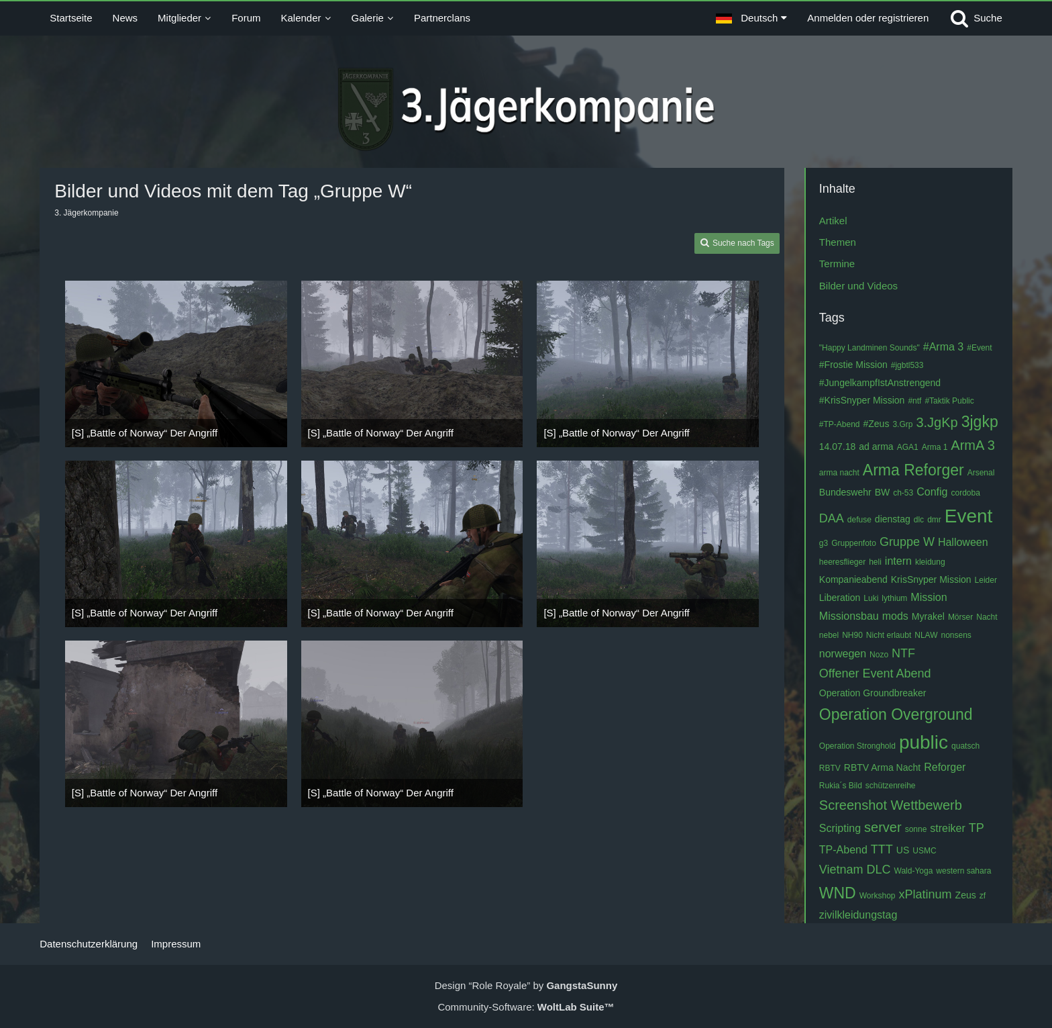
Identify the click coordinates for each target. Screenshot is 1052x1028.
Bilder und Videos (858, 285)
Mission (928, 597)
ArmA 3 (973, 445)
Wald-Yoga (913, 871)
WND (837, 893)
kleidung (930, 562)
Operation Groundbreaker (873, 693)
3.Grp (902, 424)
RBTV (830, 768)
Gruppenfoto (853, 543)
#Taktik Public (949, 401)
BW (882, 492)
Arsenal (981, 472)
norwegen (842, 653)
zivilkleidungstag (858, 915)
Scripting (840, 828)
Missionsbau (849, 616)
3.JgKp (936, 422)
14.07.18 (837, 446)
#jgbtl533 (907, 365)
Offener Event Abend (875, 673)
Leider (986, 580)
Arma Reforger (913, 470)
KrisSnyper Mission (931, 579)
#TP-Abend (839, 424)
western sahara (963, 871)
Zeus (965, 895)
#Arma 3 (943, 347)
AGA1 (907, 447)
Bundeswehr (845, 492)
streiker (947, 828)
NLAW (925, 635)
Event (969, 516)
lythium (894, 598)
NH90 (852, 635)
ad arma (876, 446)
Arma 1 (935, 447)
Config (931, 492)
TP (976, 828)
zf (983, 895)
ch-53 (903, 493)
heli (875, 562)
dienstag (892, 519)
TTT (882, 849)
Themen (837, 242)
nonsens (956, 635)
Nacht (986, 617)
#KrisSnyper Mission (862, 400)
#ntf (914, 401)
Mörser (960, 617)
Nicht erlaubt (888, 635)
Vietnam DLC (855, 869)
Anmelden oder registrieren (868, 18)
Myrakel (928, 616)
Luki (870, 598)
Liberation (840, 597)
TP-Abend (843, 849)
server (883, 827)
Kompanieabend (853, 579)
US (902, 850)
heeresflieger (842, 562)
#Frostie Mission (853, 364)
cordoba (965, 493)
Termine (837, 263)
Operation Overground (896, 714)
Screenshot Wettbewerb (890, 805)
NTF (903, 653)
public (923, 742)
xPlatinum (925, 894)
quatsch (965, 746)
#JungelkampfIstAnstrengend (880, 382)
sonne (916, 829)
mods (895, 616)
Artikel (833, 220)
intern (898, 561)
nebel (829, 635)
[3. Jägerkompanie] (526, 109)
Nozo (879, 654)
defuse (859, 519)
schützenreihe (890, 785)
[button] (751, 18)
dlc (919, 519)
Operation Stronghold (857, 746)
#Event (979, 348)
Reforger (944, 767)
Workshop (877, 895)
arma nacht (839, 472)
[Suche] (975, 18)
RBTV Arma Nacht (882, 767)
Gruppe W (907, 542)
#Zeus (876, 423)
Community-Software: (525, 1007)
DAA (831, 518)
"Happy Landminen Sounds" (869, 348)
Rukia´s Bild (840, 785)
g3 (823, 543)
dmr (934, 519)
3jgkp (979, 421)
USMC (924, 850)
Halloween (963, 542)
